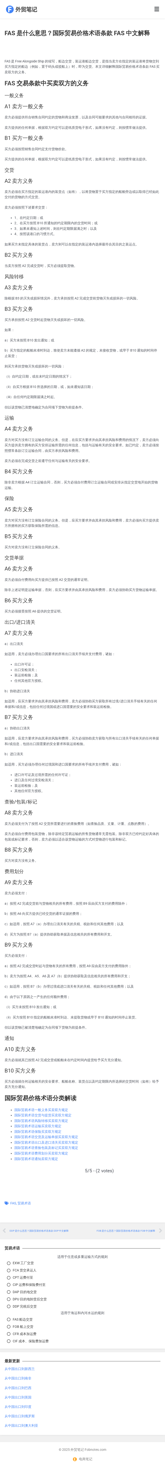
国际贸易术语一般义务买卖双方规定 (41, 1110)
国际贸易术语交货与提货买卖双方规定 (42, 1115)
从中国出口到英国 (18, 1397)
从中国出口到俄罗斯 (20, 1416)
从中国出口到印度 (18, 1407)
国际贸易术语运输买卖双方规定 (37, 1126)
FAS (13, 1203)
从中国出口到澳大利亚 (21, 1425)
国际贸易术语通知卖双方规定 (36, 1159)
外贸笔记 (77, 1450)
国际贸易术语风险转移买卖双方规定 (41, 1121)
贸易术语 (24, 1203)
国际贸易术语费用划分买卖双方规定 (41, 1153)
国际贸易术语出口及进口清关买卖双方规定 (46, 1142)
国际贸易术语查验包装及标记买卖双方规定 (46, 1148)
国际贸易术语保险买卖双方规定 (37, 1131)
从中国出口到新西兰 (20, 1369)
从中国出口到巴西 (18, 1388)
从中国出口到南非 (18, 1378)
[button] (150, 9)
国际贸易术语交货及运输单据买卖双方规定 (46, 1137)
